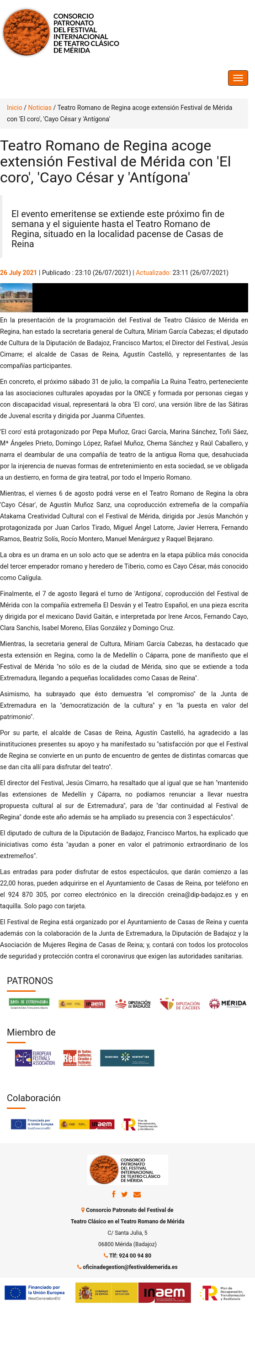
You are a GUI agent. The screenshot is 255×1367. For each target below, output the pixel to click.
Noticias (40, 107)
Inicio (14, 107)
